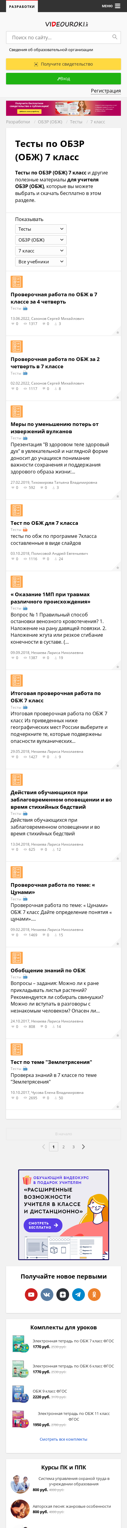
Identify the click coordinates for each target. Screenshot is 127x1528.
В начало (63, 1133)
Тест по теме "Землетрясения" (51, 1061)
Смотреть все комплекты (63, 1439)
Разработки (22, 6)
